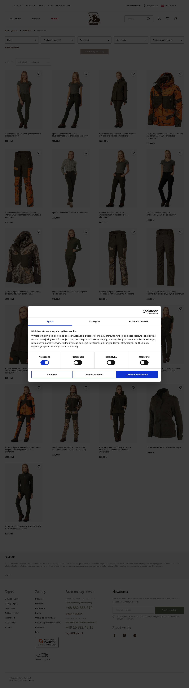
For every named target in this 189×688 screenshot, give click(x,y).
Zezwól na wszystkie (137, 374)
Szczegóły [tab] (94, 321)
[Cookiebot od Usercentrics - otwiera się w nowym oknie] (145, 311)
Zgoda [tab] (50, 321)
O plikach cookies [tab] (138, 321)
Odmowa (52, 374)
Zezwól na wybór (94, 374)
